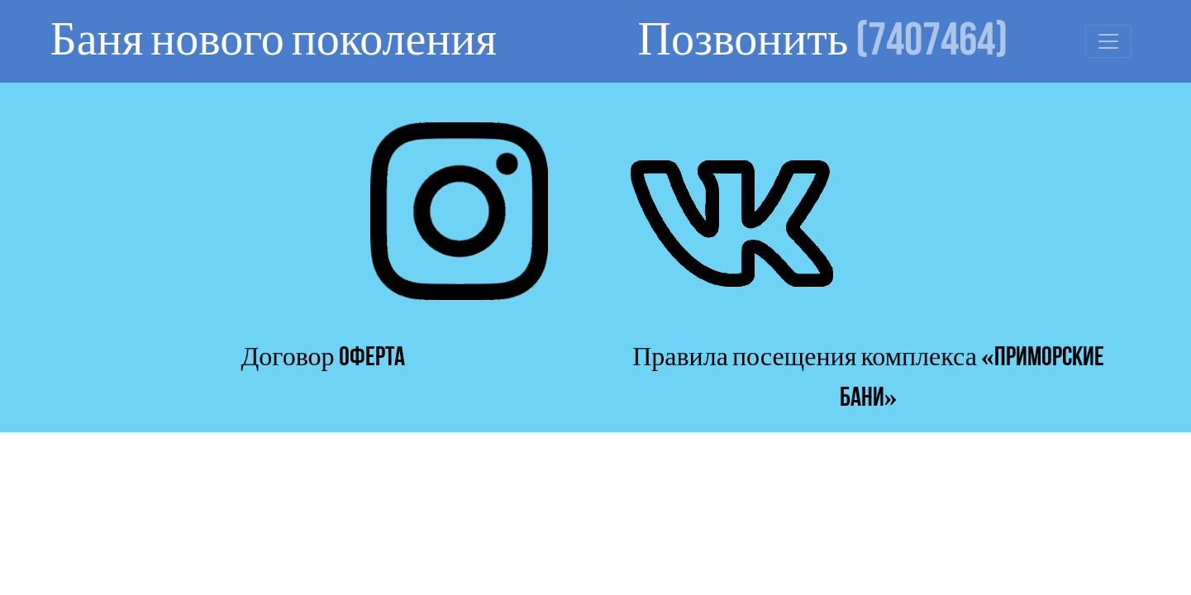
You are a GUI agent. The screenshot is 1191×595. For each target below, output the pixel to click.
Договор (322, 357)
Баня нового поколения (273, 41)
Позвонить (823, 41)
